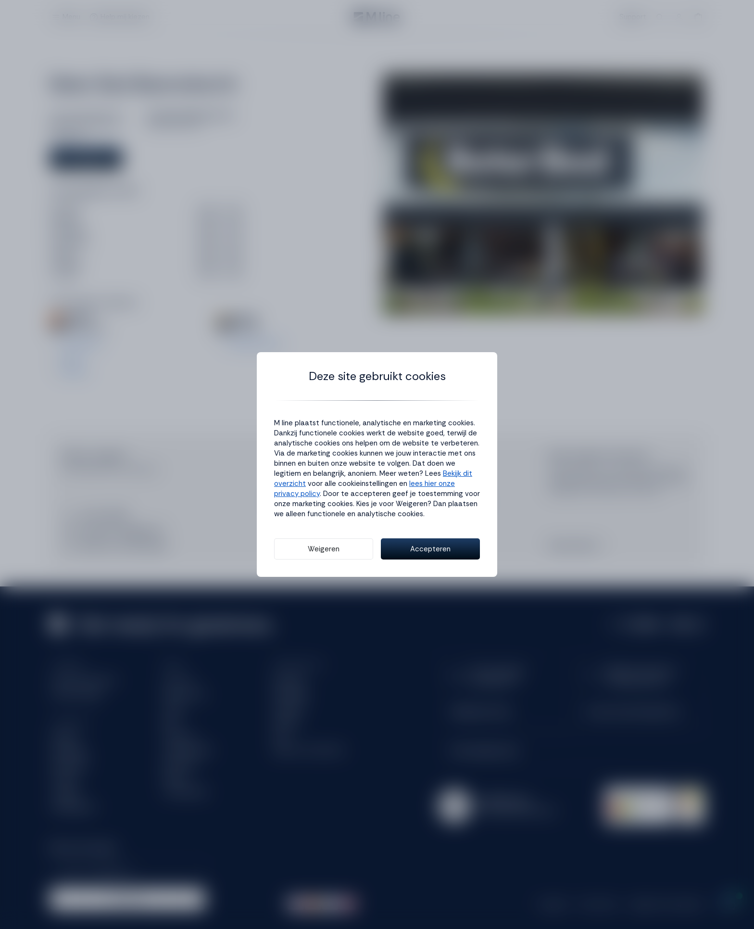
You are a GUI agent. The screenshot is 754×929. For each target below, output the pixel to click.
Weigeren (323, 549)
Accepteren (430, 549)
